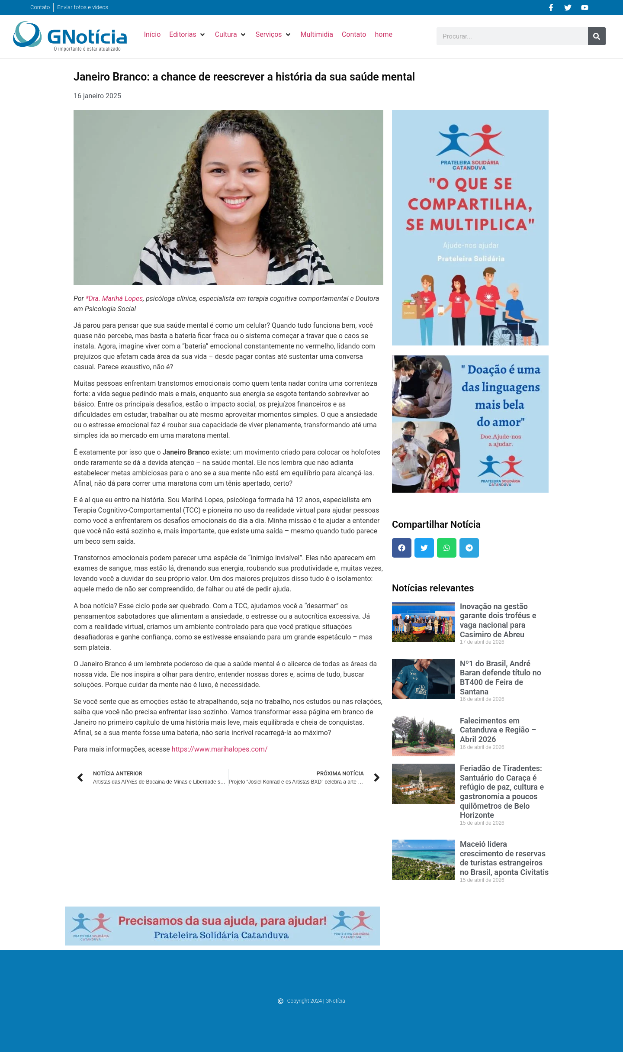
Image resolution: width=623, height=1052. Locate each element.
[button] (187, 34)
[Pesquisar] (597, 36)
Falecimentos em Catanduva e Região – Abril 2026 (498, 730)
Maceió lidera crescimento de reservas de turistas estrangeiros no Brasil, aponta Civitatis (504, 858)
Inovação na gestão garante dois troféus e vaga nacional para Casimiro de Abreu (498, 620)
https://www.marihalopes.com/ (220, 749)
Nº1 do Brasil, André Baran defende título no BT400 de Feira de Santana (500, 677)
